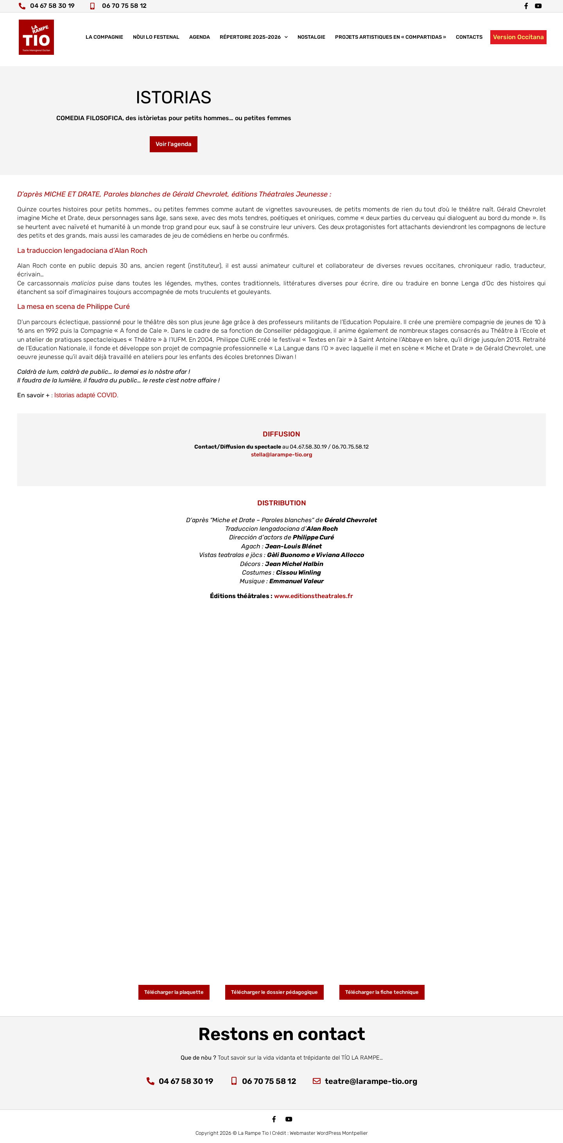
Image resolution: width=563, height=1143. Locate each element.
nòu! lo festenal (156, 41)
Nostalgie (311, 41)
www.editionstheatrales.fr (313, 596)
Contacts (469, 41)
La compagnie (104, 41)
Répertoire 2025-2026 (254, 41)
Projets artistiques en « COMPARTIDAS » (390, 41)
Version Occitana (518, 41)
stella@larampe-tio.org (281, 454)
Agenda (199, 41)
